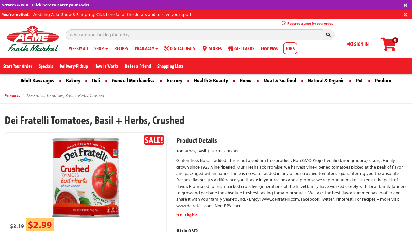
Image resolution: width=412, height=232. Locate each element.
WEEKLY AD (78, 48)
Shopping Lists (170, 66)
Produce (383, 80)
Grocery (174, 80)
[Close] (405, 4)
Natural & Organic (326, 80)
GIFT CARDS (241, 48)
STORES (211, 48)
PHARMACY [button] (146, 48)
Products (12, 95)
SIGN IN (358, 44)
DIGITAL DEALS (179, 48)
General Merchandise (133, 80)
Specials (46, 66)
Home (246, 80)
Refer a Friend (138, 66)
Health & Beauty (211, 80)
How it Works (106, 66)
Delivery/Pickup (74, 66)
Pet (359, 80)
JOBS (290, 48)
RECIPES (121, 48)
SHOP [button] (101, 48)
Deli (96, 80)
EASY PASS (269, 48)
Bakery (73, 80)
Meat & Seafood (280, 80)
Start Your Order (17, 66)
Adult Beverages (37, 80)
